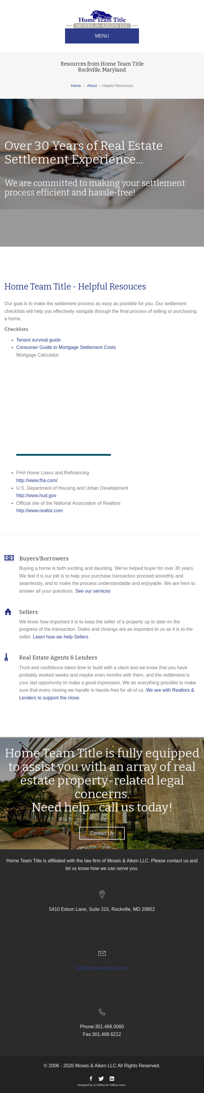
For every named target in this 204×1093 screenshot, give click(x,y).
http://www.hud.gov (36, 495)
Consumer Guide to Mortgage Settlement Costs (66, 347)
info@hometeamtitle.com (102, 968)
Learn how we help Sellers (60, 636)
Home (76, 85)
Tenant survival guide (38, 339)
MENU (102, 35)
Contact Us (102, 833)
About (92, 85)
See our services (92, 591)
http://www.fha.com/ (37, 480)
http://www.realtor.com (39, 510)
